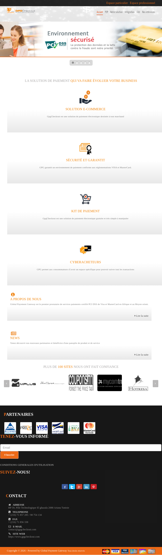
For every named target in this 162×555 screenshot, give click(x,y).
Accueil (100, 12)
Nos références (148, 12)
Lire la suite (141, 315)
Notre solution (116, 12)
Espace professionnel (142, 3)
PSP (106, 12)
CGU (138, 12)
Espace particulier (117, 3)
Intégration (130, 12)
